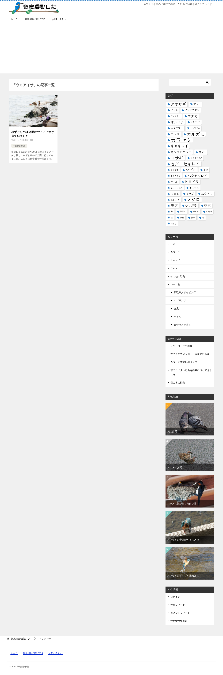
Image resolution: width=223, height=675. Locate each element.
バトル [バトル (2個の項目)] (174, 181)
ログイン (175, 596)
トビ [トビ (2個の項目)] (205, 170)
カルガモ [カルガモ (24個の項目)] (195, 134)
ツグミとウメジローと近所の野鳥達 (189, 354)
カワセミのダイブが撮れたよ (183, 575)
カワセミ (175, 252)
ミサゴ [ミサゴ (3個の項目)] (190, 193)
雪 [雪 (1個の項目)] (203, 218)
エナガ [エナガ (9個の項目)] (193, 116)
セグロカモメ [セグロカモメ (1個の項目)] (196, 158)
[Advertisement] (111, 49)
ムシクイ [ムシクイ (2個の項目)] (175, 199)
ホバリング (180, 300)
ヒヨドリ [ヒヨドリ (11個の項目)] (192, 182)
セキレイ (175, 260)
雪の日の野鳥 (177, 382)
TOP (21, 638)
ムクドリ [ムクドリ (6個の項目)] (207, 193)
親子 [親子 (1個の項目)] (193, 218)
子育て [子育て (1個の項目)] (183, 211)
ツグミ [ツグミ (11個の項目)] (191, 170)
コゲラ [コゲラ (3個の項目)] (202, 152)
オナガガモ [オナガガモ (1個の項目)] (195, 122)
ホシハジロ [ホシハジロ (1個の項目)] (194, 188)
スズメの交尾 (174, 467)
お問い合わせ (59, 19)
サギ (172, 244)
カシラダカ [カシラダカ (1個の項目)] (195, 128)
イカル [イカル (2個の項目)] (174, 110)
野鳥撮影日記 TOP (35, 19)
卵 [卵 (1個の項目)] (172, 211)
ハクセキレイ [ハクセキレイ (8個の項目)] (197, 176)
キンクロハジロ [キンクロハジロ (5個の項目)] (181, 152)
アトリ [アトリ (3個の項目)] (197, 104)
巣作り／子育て (182, 324)
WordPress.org (178, 621)
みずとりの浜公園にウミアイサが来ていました (32, 133)
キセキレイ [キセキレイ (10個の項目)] (179, 146)
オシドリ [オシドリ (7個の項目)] (177, 122)
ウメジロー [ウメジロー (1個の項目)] (175, 116)
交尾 (176, 308)
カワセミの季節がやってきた (183, 539)
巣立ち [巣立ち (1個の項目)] (196, 211)
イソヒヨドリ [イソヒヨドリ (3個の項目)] (192, 110)
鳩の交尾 (172, 431)
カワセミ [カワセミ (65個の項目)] (181, 140)
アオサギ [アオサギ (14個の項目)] (178, 104)
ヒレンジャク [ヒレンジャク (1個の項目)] (176, 188)
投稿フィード (177, 604)
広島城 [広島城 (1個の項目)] (209, 211)
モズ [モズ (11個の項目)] (174, 205)
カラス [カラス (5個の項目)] (175, 134)
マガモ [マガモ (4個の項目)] (175, 193)
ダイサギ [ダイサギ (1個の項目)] (174, 170)
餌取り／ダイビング (185, 292)
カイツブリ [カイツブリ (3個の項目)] (177, 128)
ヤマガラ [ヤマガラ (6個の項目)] (191, 205)
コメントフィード (180, 612)
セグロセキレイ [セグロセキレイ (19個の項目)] (185, 164)
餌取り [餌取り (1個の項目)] (173, 223)
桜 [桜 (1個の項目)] (172, 218)
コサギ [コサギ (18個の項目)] (177, 158)
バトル (177, 316)
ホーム (14, 19)
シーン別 (175, 284)
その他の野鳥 (19, 146)
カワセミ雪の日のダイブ (183, 362)
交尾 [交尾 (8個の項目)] (207, 205)
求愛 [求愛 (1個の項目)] (182, 218)
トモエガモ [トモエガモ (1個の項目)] (175, 176)
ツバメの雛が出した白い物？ (183, 503)
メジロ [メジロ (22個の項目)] (193, 199)
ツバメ (174, 268)
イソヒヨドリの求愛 (181, 346)
